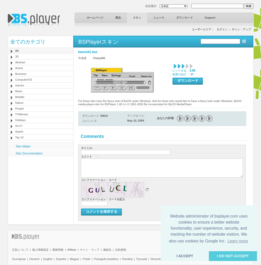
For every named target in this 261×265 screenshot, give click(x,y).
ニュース (158, 17)
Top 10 (19, 137)
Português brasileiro (106, 258)
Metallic (20, 96)
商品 (118, 17)
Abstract (20, 62)
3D (17, 56)
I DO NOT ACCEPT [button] (233, 256)
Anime (19, 68)
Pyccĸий (141, 258)
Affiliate (71, 249)
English (47, 258)
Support (210, 17)
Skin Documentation (29, 153)
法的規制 (120, 249)
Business (21, 73)
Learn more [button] (237, 241)
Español (61, 258)
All (17, 50)
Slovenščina (158, 258)
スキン (137, 17)
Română (127, 258)
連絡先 (107, 249)
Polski (86, 258)
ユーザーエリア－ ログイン (210, 29)
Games (19, 85)
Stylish (19, 131)
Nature (19, 102)
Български (19, 258)
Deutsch (34, 258)
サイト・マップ (89, 249)
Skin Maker (23, 146)
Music (19, 91)
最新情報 (57, 249)
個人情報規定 (40, 249)
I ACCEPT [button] (185, 256)
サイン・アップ (241, 29)
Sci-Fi (18, 125)
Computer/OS (23, 79)
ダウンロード (184, 17)
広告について (20, 249)
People (19, 108)
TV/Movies (21, 114)
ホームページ (95, 17)
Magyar (74, 258)
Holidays (20, 120)
